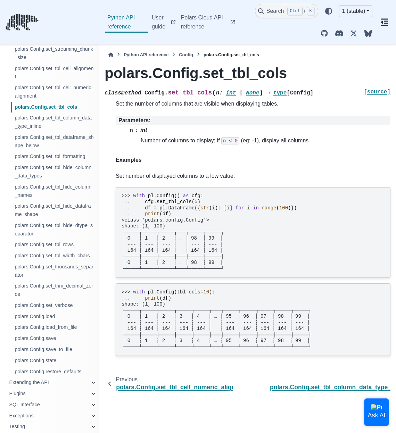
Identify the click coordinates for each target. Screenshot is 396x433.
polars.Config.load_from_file (46, 327)
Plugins (17, 393)
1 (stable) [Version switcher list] (353, 11)
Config (186, 54)
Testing (17, 426)
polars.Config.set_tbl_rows (44, 244)
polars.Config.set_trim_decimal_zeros (54, 290)
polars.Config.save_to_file (43, 349)
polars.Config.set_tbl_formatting (50, 156)
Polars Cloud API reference (202, 22)
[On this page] (384, 22)
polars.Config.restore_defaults (48, 371)
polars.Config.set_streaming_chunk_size (54, 53)
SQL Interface (24, 404)
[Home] (110, 54)
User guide (158, 22)
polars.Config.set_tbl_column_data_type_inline (53, 122)
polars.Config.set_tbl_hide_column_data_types (53, 171)
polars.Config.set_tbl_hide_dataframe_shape (53, 210)
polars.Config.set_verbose (44, 305)
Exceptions (21, 415)
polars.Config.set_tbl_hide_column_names (53, 191)
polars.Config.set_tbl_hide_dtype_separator (54, 229)
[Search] (286, 11)
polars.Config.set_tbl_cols (46, 107)
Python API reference (121, 22)
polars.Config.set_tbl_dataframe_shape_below (54, 141)
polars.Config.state (35, 360)
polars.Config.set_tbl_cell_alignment (54, 73)
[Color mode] (328, 11)
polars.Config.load (35, 316)
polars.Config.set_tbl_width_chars (52, 255)
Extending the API (29, 382)
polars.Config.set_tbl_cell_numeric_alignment (54, 92)
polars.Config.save (35, 338)
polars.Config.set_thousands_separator (54, 271)
